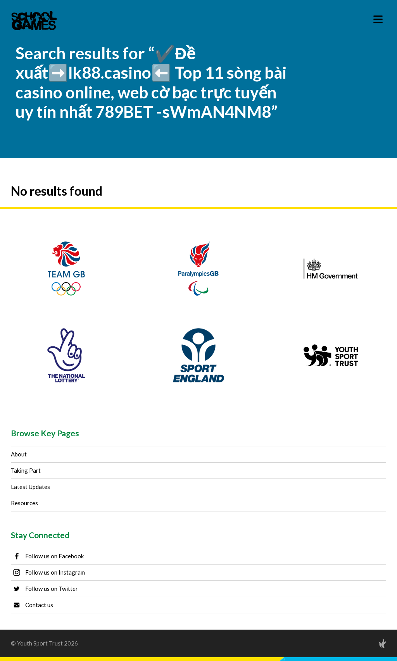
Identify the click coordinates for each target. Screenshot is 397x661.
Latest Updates (30, 486)
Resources (24, 502)
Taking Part (26, 470)
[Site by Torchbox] (366, 643)
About (19, 454)
